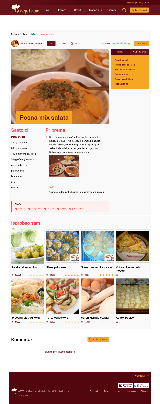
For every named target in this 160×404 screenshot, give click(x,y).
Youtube (118, 391)
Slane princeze (62, 252)
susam (51, 208)
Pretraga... (124, 10)
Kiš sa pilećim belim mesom (132, 252)
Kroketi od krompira (125, 69)
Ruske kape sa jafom (125, 65)
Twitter (107, 391)
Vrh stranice (140, 376)
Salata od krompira (27, 252)
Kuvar (47, 10)
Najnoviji (120, 51)
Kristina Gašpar (34, 43)
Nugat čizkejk (121, 60)
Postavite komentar (98, 339)
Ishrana (62, 10)
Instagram (132, 391)
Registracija (132, 3)
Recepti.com (25, 9)
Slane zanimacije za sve (97, 252)
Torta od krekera (62, 300)
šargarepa (36, 208)
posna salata (78, 208)
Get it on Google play (141, 385)
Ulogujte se (144, 3)
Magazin (94, 10)
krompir (21, 208)
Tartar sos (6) (121, 74)
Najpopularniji (139, 51)
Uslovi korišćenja (46, 391)
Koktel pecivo (132, 300)
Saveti (77, 10)
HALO (27, 395)
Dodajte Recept (139, 10)
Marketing (58, 391)
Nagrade (111, 10)
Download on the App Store (125, 385)
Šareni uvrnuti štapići (97, 300)
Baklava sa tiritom (124, 79)
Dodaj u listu (142, 43)
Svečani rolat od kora (27, 300)
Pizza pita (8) (121, 84)
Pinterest (145, 391)
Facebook (94, 391)
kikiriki (63, 208)
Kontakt (66, 391)
